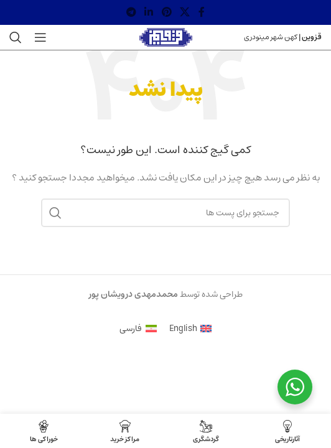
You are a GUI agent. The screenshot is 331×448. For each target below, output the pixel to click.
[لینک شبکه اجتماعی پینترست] (166, 12)
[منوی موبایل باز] (40, 37)
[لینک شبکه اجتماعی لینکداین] (149, 12)
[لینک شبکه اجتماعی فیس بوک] (201, 12)
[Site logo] (165, 37)
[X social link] (184, 12)
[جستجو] (15, 37)
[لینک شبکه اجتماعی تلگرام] (131, 12)
